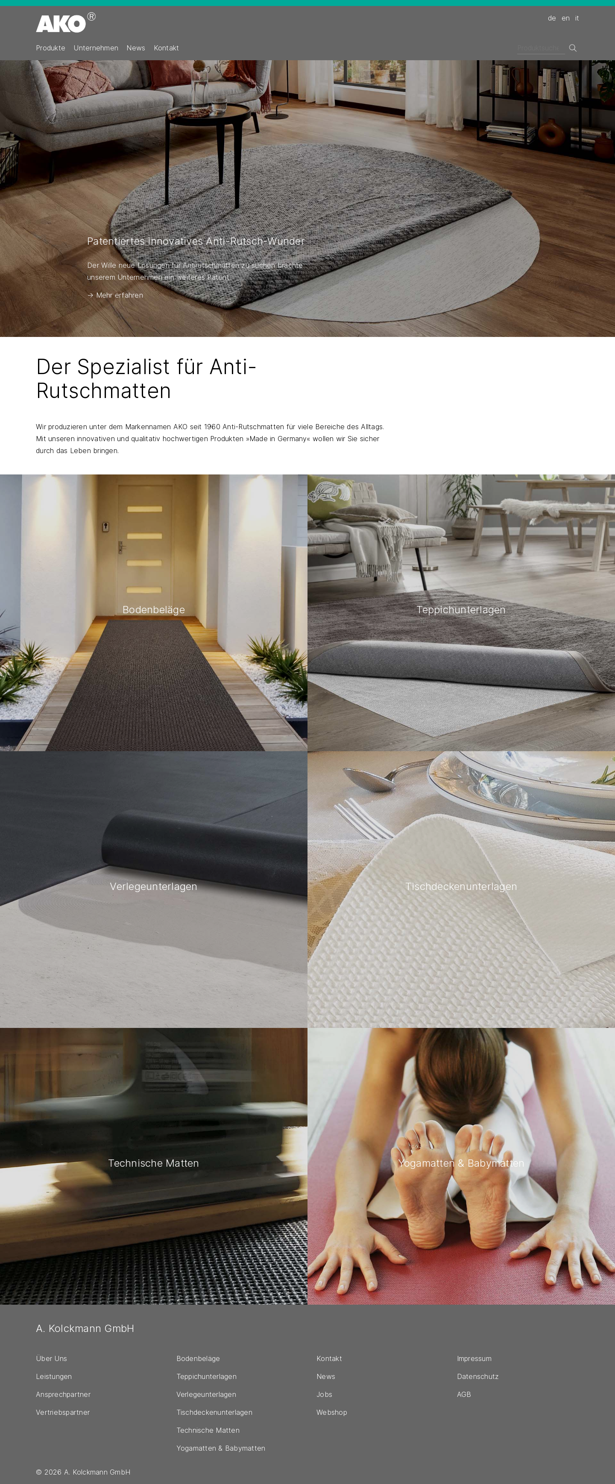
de (552, 18)
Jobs (324, 1394)
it (577, 18)
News (135, 48)
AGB (464, 1394)
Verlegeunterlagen (206, 1394)
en (566, 18)
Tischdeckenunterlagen (214, 1412)
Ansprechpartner (63, 1394)
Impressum (474, 1358)
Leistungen (54, 1376)
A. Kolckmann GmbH (85, 1328)
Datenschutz (478, 1376)
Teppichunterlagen (206, 1376)
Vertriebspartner (63, 1412)
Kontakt (166, 48)
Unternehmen (95, 48)
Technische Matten (208, 1430)
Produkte (50, 48)
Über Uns (51, 1358)
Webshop (331, 1412)
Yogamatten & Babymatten (221, 1448)
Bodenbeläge (198, 1358)
